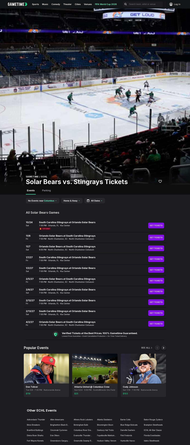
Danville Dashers (127, 430)
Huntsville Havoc (127, 441)
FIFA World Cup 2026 (106, 4)
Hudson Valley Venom (106, 441)
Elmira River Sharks (35, 435)
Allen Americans (57, 419)
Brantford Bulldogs (35, 430)
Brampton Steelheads (153, 425)
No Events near (42, 200)
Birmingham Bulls (81, 425)
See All (147, 348)
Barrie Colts (125, 419)
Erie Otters (54, 435)
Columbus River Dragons (84, 430)
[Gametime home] (19, 4)
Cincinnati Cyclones (58, 430)
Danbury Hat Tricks (105, 430)
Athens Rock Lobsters (83, 419)
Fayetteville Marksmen (107, 435)
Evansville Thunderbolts (84, 435)
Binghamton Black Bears (60, 425)
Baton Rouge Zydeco (153, 419)
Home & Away (72, 201)
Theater (67, 4)
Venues (88, 4)
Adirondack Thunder (36, 419)
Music (45, 4)
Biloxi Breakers (33, 425)
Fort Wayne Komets (35, 441)
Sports (35, 4)
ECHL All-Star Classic (153, 430)
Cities (78, 4)
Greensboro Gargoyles (60, 441)
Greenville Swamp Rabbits (84, 441)
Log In (174, 4)
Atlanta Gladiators (104, 419)
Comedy (55, 4)
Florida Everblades (152, 435)
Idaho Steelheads (151, 441)
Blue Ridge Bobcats (129, 425)
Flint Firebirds (126, 435)
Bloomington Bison (105, 425)
